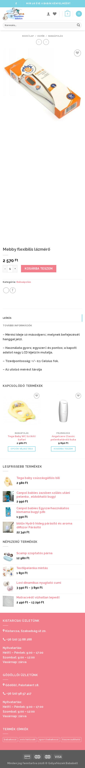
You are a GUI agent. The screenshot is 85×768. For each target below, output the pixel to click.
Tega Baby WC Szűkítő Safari (22, 438)
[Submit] (78, 25)
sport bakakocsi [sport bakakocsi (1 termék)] (48, 739)
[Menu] (79, 14)
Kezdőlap (28, 36)
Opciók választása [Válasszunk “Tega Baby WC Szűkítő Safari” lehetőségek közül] (22, 449)
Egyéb (40, 36)
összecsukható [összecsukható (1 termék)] (71, 739)
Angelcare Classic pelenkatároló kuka (63, 438)
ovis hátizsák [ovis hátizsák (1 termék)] (27, 739)
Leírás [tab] (7, 318)
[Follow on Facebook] (16, 3)
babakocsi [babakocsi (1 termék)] (10, 739)
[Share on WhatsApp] (6, 290)
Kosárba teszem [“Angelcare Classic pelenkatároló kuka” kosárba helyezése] (63, 449)
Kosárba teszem (39, 268)
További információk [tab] (17, 325)
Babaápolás (55, 36)
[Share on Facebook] (13, 290)
